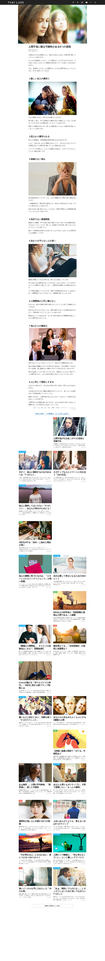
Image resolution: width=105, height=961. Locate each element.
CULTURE (21, 764)
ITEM (55, 801)
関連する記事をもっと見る (52, 906)
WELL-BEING (22, 452)
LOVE (55, 418)
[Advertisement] (52, 938)
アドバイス (74, 409)
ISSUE (20, 522)
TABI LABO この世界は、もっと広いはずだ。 (52, 414)
